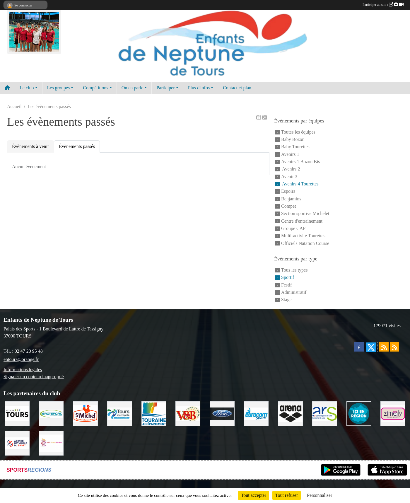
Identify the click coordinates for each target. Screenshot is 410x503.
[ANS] (17, 442)
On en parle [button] (133, 87)
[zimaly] (392, 413)
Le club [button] (27, 87)
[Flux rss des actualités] (384, 347)
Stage (286, 299)
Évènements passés (77, 146)
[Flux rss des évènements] (394, 347)
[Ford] (222, 413)
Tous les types (294, 269)
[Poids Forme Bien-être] (51, 442)
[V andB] (187, 413)
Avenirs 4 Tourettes (300, 183)
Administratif (293, 292)
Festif (286, 284)
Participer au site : (383, 5)
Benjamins (291, 198)
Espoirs (288, 191)
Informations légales (23, 369)
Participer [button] (165, 87)
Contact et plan (237, 87)
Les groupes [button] (58, 87)
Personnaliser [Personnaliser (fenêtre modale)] (319, 495)
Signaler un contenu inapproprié (34, 376)
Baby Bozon (293, 139)
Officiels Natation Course (305, 243)
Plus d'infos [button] (199, 87)
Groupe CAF (293, 228)
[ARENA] (290, 413)
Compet (288, 206)
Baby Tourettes (295, 146)
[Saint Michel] (85, 413)
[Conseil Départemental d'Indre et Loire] (153, 413)
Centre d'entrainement (301, 221)
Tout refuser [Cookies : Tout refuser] (286, 495)
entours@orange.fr (21, 359)
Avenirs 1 (290, 154)
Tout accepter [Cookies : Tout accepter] (253, 495)
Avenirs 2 (290, 169)
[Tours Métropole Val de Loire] (119, 413)
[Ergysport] (51, 413)
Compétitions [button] (95, 87)
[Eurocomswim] (256, 413)
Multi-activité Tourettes (303, 235)
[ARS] (324, 413)
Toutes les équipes (298, 131)
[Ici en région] (358, 413)
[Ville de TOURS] (17, 413)
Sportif (287, 277)
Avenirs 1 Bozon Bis (300, 161)
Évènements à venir (30, 146)
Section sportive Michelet (305, 213)
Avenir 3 (289, 176)
